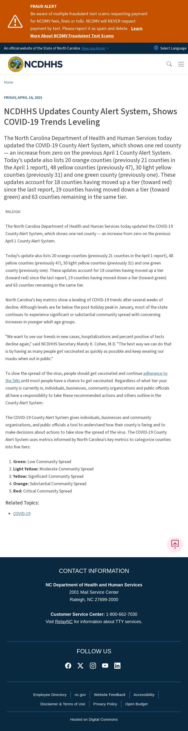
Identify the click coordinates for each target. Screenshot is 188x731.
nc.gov (80, 695)
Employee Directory (50, 695)
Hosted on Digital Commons (94, 719)
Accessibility (144, 695)
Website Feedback (110, 695)
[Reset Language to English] (156, 48)
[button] (166, 64)
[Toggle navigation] (181, 64)
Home (8, 82)
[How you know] (95, 48)
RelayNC (64, 621)
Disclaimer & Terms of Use (62, 704)
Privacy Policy (105, 704)
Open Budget (136, 704)
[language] (173, 48)
